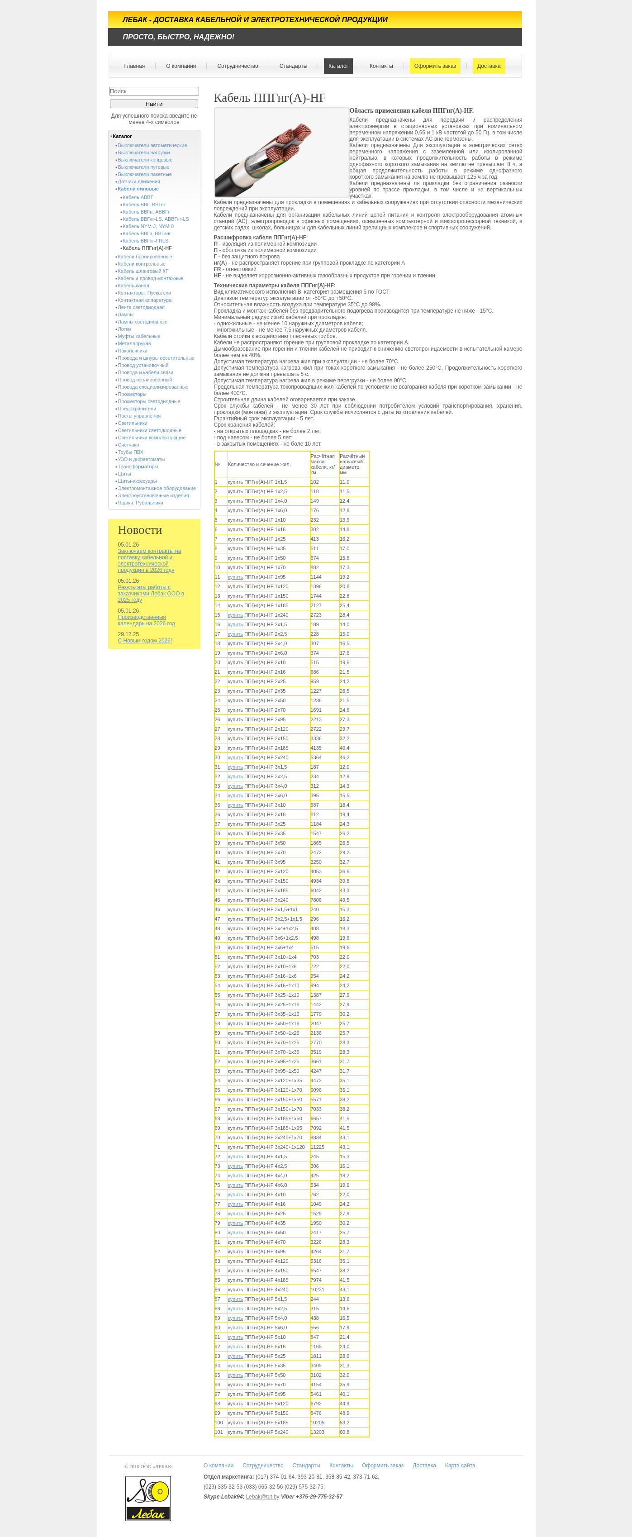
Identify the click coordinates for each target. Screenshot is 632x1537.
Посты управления (139, 416)
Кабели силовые (138, 188)
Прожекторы (132, 394)
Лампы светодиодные (143, 321)
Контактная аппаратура (145, 300)
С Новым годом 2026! (145, 641)
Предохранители (137, 408)
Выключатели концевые (145, 159)
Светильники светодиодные (150, 430)
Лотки (124, 329)
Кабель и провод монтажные (151, 278)
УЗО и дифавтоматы (141, 459)
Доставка (487, 66)
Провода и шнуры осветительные (156, 358)
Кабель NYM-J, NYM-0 (148, 226)
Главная (134, 66)
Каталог (336, 66)
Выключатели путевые (144, 167)
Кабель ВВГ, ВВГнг (144, 204)
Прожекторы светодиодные (149, 401)
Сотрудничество (235, 66)
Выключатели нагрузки (144, 152)
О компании (179, 66)
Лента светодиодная (141, 307)
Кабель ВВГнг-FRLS (146, 240)
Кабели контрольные (142, 263)
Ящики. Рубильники (140, 502)
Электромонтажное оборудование (157, 488)
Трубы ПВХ (131, 452)
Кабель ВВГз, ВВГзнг (147, 233)
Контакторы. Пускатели (144, 292)
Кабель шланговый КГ (143, 271)
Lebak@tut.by (262, 1497)
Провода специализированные (153, 387)
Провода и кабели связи (146, 372)
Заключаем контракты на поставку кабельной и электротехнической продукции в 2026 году (149, 560)
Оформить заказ (433, 66)
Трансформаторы (138, 466)
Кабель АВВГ (138, 197)
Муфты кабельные (139, 336)
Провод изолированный (145, 379)
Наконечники (132, 350)
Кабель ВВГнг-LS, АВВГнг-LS (156, 219)
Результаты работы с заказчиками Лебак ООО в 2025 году (151, 593)
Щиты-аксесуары (137, 481)
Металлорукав (134, 343)
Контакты (379, 66)
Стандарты (291, 66)
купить (235, 577)
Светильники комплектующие (152, 437)
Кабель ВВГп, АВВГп (147, 211)
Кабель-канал (133, 285)
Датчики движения (139, 181)
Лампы (125, 314)
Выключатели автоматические (152, 145)
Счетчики (128, 444)
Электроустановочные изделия (153, 495)
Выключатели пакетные (145, 174)
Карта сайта (460, 1465)
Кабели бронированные (145, 256)
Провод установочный (143, 365)
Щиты (124, 473)
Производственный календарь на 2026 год (147, 620)
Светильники (132, 423)
